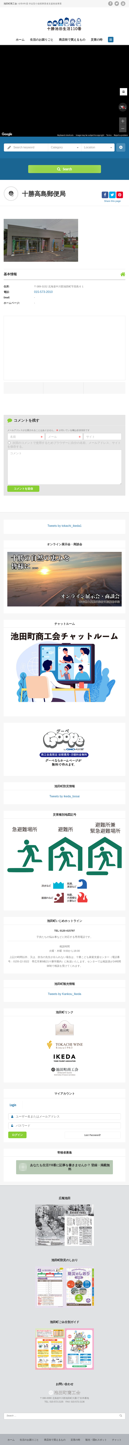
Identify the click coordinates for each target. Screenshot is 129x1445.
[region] (64, 91)
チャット (113, 1432)
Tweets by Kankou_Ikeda (64, 991)
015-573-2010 (42, 292)
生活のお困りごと (41, 40)
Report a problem (121, 135)
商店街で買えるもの (72, 40)
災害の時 (96, 40)
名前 (26, 437)
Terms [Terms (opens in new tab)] (109, 135)
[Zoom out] (122, 128)
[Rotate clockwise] (126, 107)
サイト (90, 436)
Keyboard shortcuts (65, 135)
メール (64, 437)
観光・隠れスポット (94, 1432)
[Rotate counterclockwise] (119, 107)
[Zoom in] (122, 121)
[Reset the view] (123, 107)
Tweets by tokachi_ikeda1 (64, 525)
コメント (16, 453)
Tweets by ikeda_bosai (65, 794)
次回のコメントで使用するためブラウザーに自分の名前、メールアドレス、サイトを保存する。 (64, 444)
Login (12, 1100)
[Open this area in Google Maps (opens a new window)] (7, 134)
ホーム (20, 40)
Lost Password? (92, 1129)
